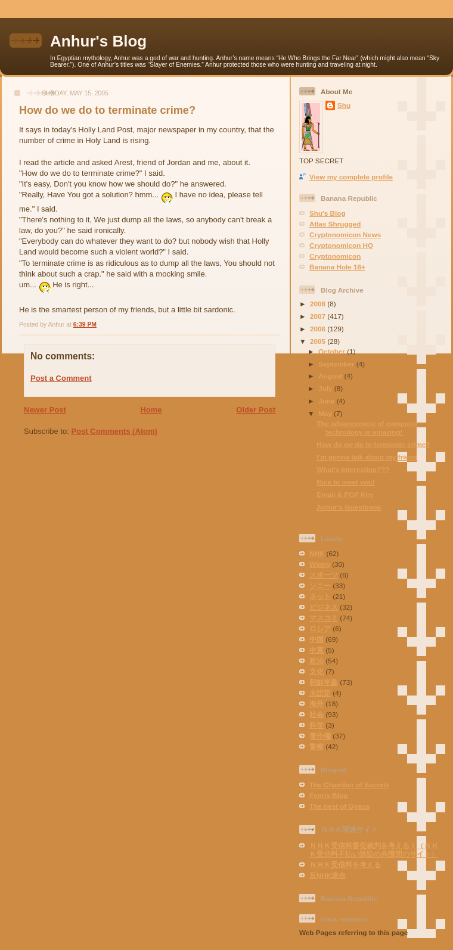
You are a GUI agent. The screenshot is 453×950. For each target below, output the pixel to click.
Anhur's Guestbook (349, 507)
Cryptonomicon (335, 256)
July (326, 388)
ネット (320, 596)
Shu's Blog (327, 213)
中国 (316, 639)
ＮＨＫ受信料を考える (345, 864)
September (337, 364)
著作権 (320, 736)
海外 (316, 703)
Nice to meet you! (345, 482)
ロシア (320, 628)
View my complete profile (351, 177)
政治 (316, 661)
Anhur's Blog (98, 41)
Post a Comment (61, 378)
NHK (316, 553)
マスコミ (323, 618)
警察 (316, 746)
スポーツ (323, 575)
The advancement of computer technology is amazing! (367, 428)
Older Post (255, 409)
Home (151, 409)
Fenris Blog (328, 795)
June (327, 401)
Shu (343, 105)
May (326, 413)
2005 (318, 341)
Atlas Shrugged (335, 224)
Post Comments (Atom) (114, 431)
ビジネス (323, 607)
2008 (318, 304)
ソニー (320, 585)
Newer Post (45, 409)
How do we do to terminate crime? (107, 110)
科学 (316, 725)
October (332, 351)
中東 (316, 650)
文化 (316, 671)
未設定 (320, 693)
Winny (319, 564)
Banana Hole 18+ (337, 267)
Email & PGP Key (345, 494)
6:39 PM (85, 324)
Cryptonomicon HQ (341, 245)
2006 (318, 329)
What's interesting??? (353, 469)
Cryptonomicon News (345, 234)
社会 (316, 714)
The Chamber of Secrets (349, 784)
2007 (318, 316)
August (331, 376)
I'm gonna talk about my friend (367, 457)
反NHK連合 (327, 875)
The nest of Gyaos (339, 806)
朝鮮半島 (323, 682)
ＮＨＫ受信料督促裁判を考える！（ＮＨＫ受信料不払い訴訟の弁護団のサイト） (373, 850)
